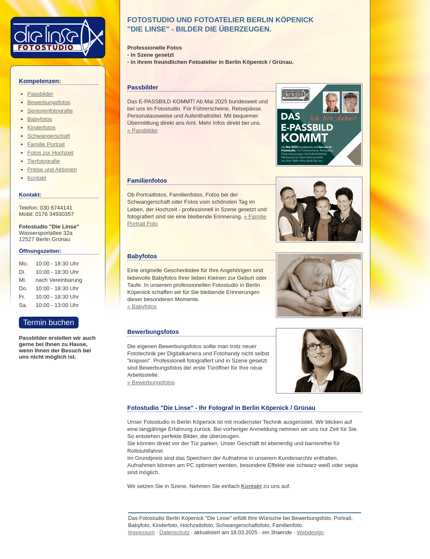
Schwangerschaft (48, 136)
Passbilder (40, 94)
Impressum (141, 532)
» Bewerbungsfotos (151, 382)
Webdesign (310, 532)
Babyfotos (39, 119)
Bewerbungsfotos (48, 102)
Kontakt (251, 486)
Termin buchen (48, 322)
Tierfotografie (43, 161)
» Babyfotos (142, 306)
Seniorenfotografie (50, 111)
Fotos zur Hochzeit (50, 153)
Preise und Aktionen (52, 169)
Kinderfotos (41, 127)
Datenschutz (175, 532)
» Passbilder (142, 130)
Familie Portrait (46, 144)
